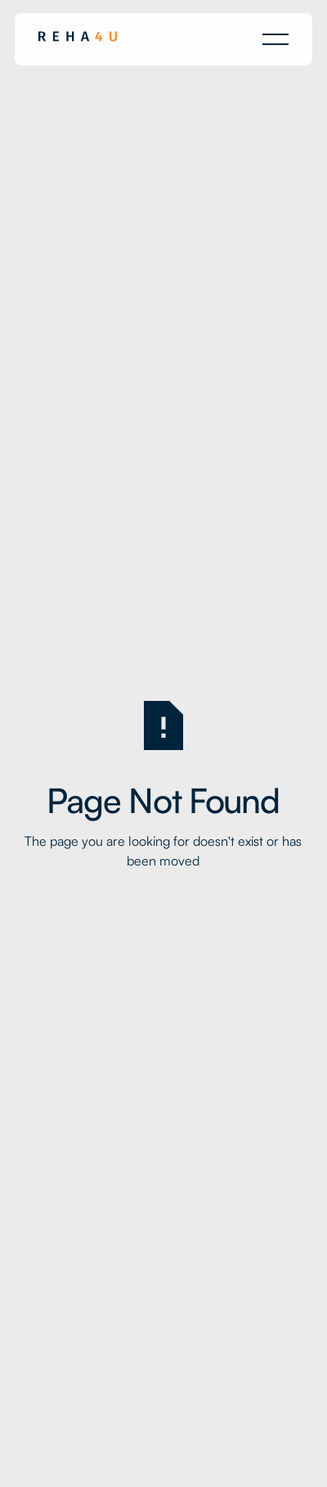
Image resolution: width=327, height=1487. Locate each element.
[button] (275, 39)
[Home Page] (77, 39)
